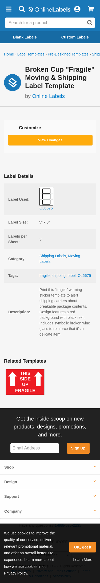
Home (9, 54)
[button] (8, 9)
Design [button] (10, 482)
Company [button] (13, 511)
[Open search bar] (22, 9)
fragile (44, 275)
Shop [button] (9, 467)
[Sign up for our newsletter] (34, 448)
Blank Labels (25, 37)
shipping (59, 275)
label (72, 275)
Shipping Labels (52, 256)
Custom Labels (75, 37)
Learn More (82, 560)
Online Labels (48, 96)
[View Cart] (91, 9)
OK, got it (82, 547)
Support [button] (11, 496)
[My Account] (77, 9)
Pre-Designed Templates (68, 54)
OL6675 (84, 275)
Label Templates (31, 54)
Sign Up (78, 448)
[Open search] (90, 23)
